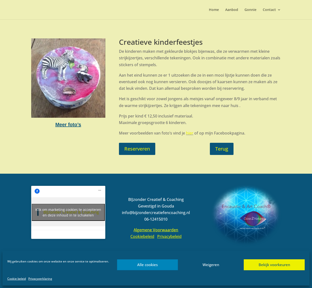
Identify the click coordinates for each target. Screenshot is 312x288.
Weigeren (211, 264)
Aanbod (231, 10)
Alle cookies (147, 264)
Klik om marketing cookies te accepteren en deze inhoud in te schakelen (68, 212)
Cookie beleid (16, 279)
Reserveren (137, 148)
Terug (221, 148)
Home (214, 10)
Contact (269, 10)
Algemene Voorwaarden (156, 230)
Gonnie (250, 10)
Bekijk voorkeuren (274, 264)
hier (189, 133)
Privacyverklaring (40, 279)
